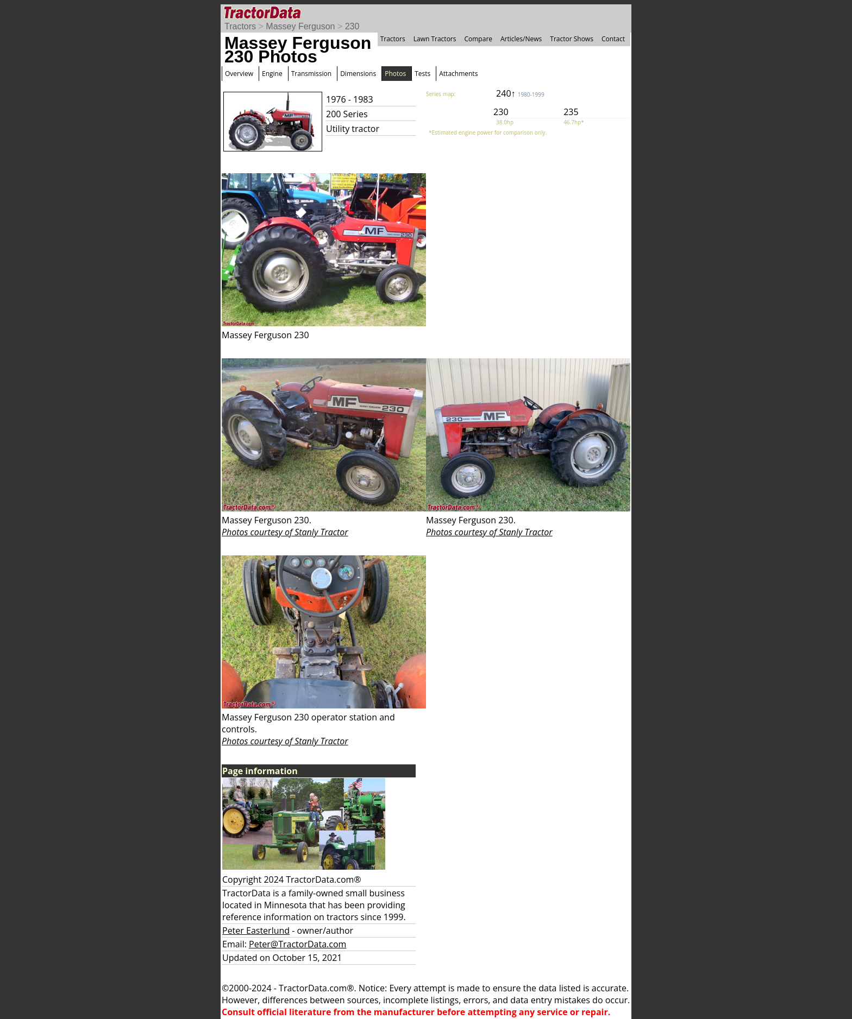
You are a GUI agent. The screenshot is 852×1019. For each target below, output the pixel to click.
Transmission (311, 73)
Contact (613, 38)
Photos (395, 73)
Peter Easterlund (256, 930)
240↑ (520, 93)
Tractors (240, 26)
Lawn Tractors (435, 38)
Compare (478, 38)
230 (352, 26)
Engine (272, 73)
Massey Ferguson (300, 26)
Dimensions (358, 73)
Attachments (458, 73)
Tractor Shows (571, 38)
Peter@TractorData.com (297, 944)
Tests (422, 73)
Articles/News (521, 38)
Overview (239, 73)
